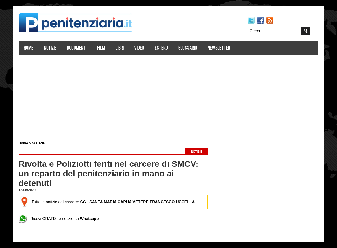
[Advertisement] (168, 95)
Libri (120, 48)
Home (29, 48)
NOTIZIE (38, 143)
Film (101, 48)
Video (139, 48)
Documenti (77, 48)
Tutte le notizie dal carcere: (108, 202)
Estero (161, 48)
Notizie (50, 48)
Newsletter (219, 48)
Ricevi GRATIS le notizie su (59, 218)
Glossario (188, 48)
